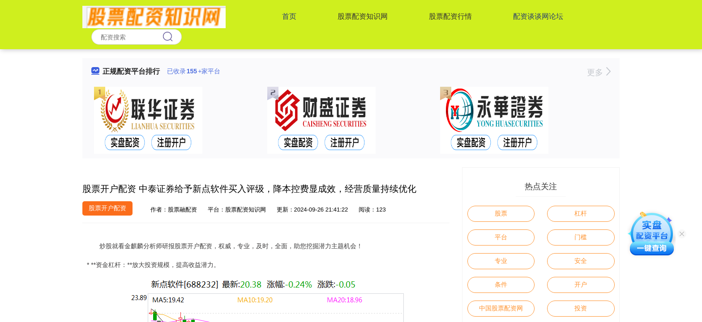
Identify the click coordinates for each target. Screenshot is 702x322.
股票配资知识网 (363, 16)
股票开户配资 (107, 208)
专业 (501, 260)
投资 (580, 308)
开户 (580, 284)
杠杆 (580, 213)
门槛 (580, 237)
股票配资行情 (450, 16)
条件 (501, 284)
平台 (501, 237)
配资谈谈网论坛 (538, 16)
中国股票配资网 (501, 308)
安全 (580, 260)
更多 (599, 72)
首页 (289, 16)
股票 (501, 213)
